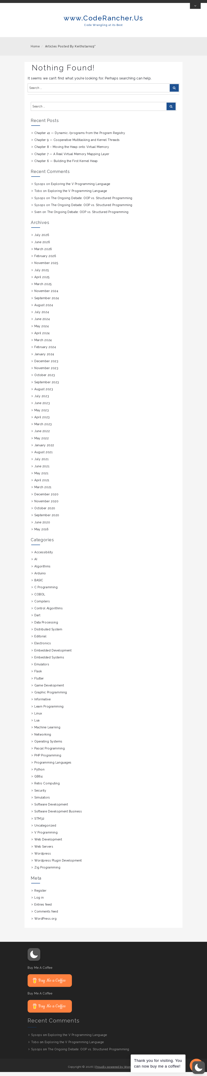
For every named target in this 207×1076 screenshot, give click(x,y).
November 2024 (46, 295)
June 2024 (42, 323)
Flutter (39, 682)
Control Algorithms (48, 612)
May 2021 (41, 477)
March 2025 (43, 288)
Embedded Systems (49, 661)
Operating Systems (48, 745)
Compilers (42, 605)
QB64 (38, 780)
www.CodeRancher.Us (103, 22)
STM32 (39, 822)
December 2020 (46, 498)
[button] (34, 958)
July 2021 (41, 463)
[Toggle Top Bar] (195, 10)
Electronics (42, 647)
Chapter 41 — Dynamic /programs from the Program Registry (79, 137)
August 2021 (43, 456)
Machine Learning (47, 731)
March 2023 (43, 428)
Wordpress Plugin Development (58, 864)
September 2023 (46, 386)
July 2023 (41, 400)
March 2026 (43, 253)
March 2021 (42, 491)
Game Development (49, 689)
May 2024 (41, 330)
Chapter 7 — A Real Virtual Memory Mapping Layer (71, 158)
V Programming (46, 836)
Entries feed (43, 908)
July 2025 (41, 274)
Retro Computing (47, 787)
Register (40, 894)
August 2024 (43, 309)
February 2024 (45, 351)
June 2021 (41, 470)
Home (35, 50)
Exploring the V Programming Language (80, 188)
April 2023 (42, 421)
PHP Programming (47, 759)
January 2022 (44, 449)
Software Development (51, 808)
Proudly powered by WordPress (117, 1070)
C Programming (46, 591)
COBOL (39, 598)
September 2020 (46, 519)
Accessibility (43, 556)
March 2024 (43, 344)
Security (40, 794)
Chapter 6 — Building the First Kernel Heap (66, 165)
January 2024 (44, 358)
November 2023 (46, 372)
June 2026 (42, 246)
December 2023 (46, 365)
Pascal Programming (49, 752)
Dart (37, 619)
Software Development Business (58, 815)
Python (39, 773)
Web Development (48, 843)
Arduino (40, 577)
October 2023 (44, 379)
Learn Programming (49, 710)
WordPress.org (45, 922)
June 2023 (42, 407)
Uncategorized (45, 829)
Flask (38, 675)
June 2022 (42, 435)
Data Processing (46, 626)
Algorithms (42, 570)
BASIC (38, 584)
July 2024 (41, 316)
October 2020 (44, 512)
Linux (38, 717)
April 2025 (42, 281)
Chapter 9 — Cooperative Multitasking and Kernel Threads (77, 144)
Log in (39, 901)
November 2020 (46, 505)
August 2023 (43, 393)
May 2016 (41, 533)
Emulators (41, 668)
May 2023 (41, 414)
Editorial (40, 640)
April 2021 (41, 484)
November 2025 (46, 267)
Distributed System (48, 633)
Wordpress (42, 857)
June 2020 (42, 526)
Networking (42, 738)
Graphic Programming (50, 696)
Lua (37, 724)
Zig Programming (47, 871)
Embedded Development (52, 654)
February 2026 (45, 260)
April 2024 (42, 337)
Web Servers (43, 850)
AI (35, 563)
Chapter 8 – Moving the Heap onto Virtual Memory (71, 151)
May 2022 (41, 442)
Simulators (42, 801)
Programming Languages (52, 766)
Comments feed (46, 915)
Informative (42, 703)
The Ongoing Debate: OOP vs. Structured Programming (91, 202)
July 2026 (41, 239)
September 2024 (46, 302)
